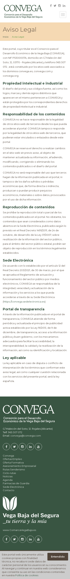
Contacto (8, 490)
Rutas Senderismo (14, 469)
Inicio (5, 36)
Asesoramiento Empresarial (19, 465)
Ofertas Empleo (12, 458)
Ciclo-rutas (9, 473)
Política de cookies (26, 575)
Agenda (8, 479)
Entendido (58, 556)
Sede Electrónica (13, 486)
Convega (8, 455)
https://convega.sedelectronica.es (24, 301)
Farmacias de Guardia (16, 483)
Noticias (8, 476)
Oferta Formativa (13, 462)
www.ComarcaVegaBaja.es (19, 530)
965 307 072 (15, 432)
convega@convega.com (25, 435)
